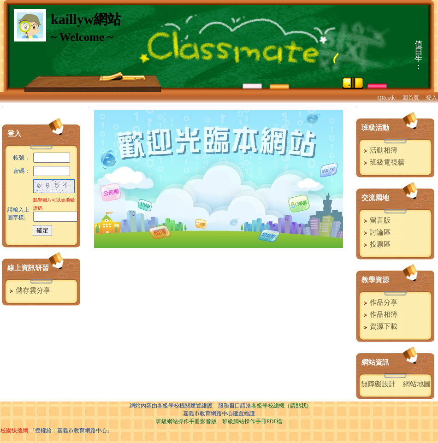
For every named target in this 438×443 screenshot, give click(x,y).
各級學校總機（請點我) (279, 405)
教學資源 (375, 280)
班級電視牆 (382, 162)
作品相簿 (379, 314)
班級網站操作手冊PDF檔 (252, 421)
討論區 (376, 232)
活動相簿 (379, 150)
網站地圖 (417, 384)
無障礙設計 (378, 384)
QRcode (387, 98)
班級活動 (375, 127)
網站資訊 (375, 362)
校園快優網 (14, 430)
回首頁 (410, 98)
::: (2, 107)
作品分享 (379, 302)
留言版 (376, 220)
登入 (431, 98)
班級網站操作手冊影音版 (186, 421)
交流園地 (375, 197)
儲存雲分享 (28, 290)
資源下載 (379, 326)
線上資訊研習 (28, 268)
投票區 (376, 244)
